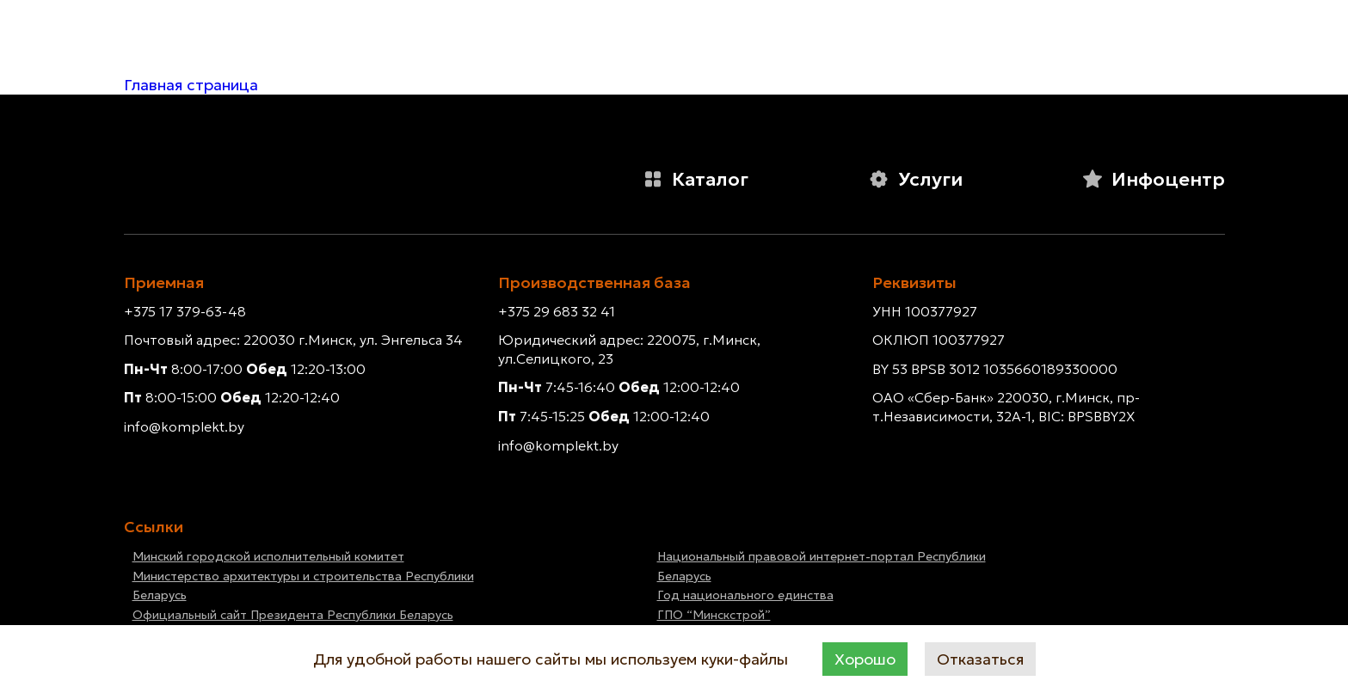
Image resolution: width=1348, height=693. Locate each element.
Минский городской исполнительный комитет (268, 556)
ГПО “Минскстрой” (714, 614)
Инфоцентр (1153, 179)
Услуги (915, 179)
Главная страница (191, 85)
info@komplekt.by (184, 426)
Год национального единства (745, 595)
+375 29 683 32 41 (556, 311)
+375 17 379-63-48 (185, 311)
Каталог (695, 179)
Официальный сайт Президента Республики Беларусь (292, 614)
